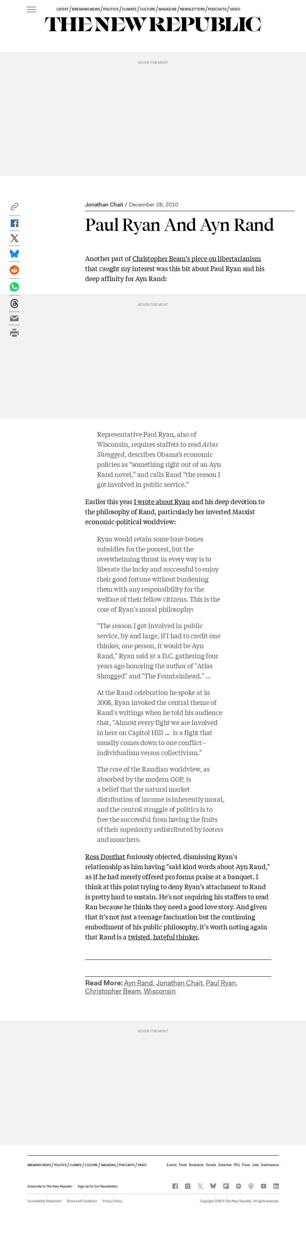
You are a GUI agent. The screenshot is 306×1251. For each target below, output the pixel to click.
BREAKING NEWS (86, 9)
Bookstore (196, 1165)
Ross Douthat (105, 856)
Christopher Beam (113, 991)
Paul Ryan (221, 982)
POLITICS (110, 9)
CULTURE (147, 9)
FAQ (237, 1165)
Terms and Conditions (82, 1201)
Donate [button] (211, 1165)
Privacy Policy (112, 1201)
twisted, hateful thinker (163, 936)
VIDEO (235, 9)
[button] (14, 208)
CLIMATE (129, 9)
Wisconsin (160, 991)
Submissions (270, 1165)
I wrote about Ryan (162, 501)
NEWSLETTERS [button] (192, 9)
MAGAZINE (167, 9)
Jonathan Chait (104, 204)
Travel (183, 1165)
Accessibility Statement (44, 1201)
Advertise (225, 1165)
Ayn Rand (138, 982)
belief (111, 788)
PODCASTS (217, 9)
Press (246, 1165)
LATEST (63, 9)
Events (171, 1165)
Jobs (255, 1165)
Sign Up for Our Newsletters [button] (97, 1186)
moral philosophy (165, 608)
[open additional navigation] (31, 10)
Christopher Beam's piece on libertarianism (196, 258)
